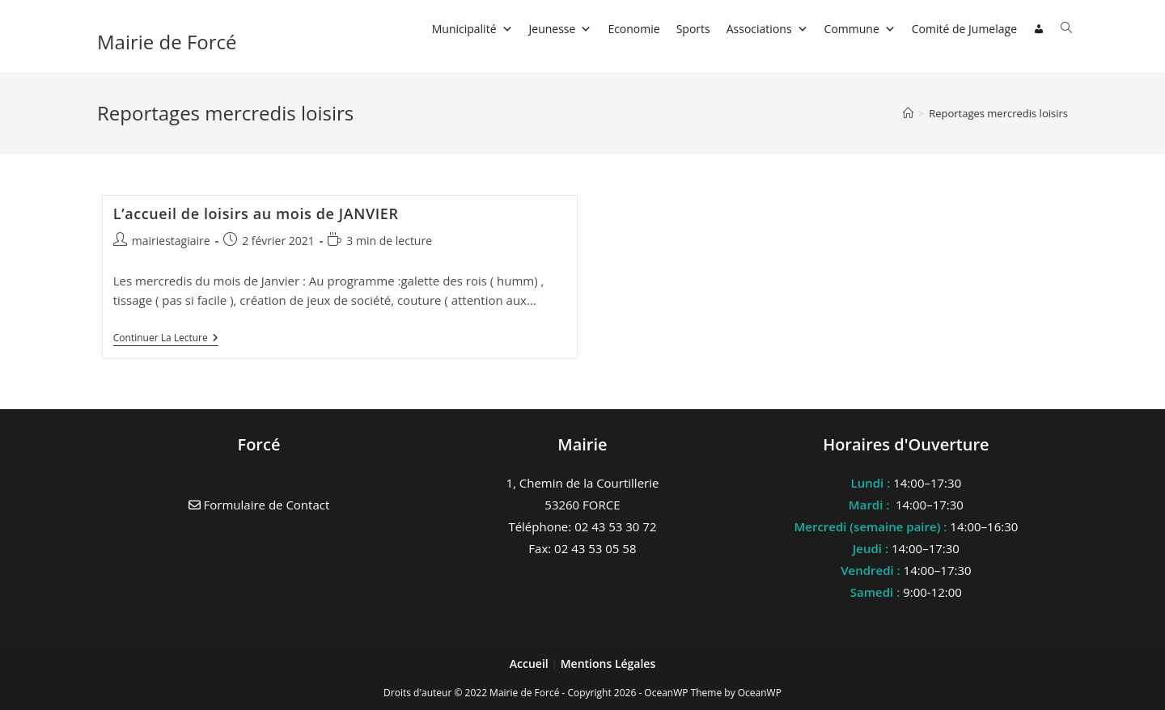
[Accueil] (908, 113)
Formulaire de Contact (259, 505)
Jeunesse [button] (560, 28)
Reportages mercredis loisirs (998, 113)
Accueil (531, 663)
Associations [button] (767, 28)
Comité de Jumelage (964, 28)
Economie (633, 28)
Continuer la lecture (165, 339)
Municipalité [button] (472, 28)
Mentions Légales (608, 663)
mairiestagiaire (171, 240)
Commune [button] (860, 28)
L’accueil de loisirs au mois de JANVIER (256, 213)
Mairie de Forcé (167, 41)
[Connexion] (1039, 29)
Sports (693, 28)
